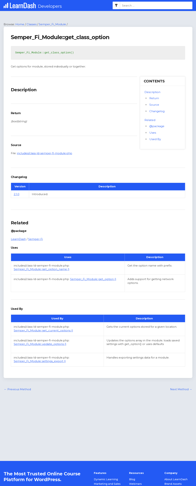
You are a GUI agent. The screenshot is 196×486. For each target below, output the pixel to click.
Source (154, 104)
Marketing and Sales (107, 484)
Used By (155, 139)
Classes (32, 24)
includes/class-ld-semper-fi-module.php (44, 153)
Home (19, 24)
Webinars (135, 484)
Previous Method (17, 389)
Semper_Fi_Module (52, 24)
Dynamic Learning (106, 479)
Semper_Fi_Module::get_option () (93, 279)
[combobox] (156, 5)
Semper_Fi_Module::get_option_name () (41, 269)
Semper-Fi (35, 239)
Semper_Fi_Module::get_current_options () (43, 330)
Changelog (157, 111)
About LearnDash (176, 479)
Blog (132, 479)
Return (154, 98)
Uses (152, 132)
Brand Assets (173, 484)
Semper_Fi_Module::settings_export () (40, 361)
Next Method (181, 389)
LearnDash (18, 239)
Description (152, 92)
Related (149, 120)
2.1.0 (16, 194)
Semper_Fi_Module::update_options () (40, 344)
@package (156, 126)
